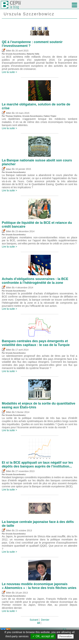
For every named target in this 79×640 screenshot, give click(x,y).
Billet (6, 50)
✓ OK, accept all (43, 636)
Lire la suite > (9, 72)
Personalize (65, 636)
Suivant (34, 619)
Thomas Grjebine (13, 116)
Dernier (45, 619)
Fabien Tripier (50, 116)
